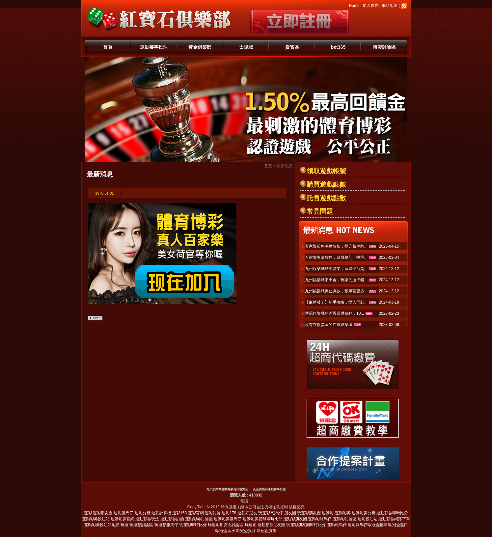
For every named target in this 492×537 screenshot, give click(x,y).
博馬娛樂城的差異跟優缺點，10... (334, 313)
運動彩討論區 (345, 519)
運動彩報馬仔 (320, 519)
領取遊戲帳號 (326, 171)
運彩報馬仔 (123, 513)
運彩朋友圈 (103, 513)
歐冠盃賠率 (377, 525)
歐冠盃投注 (246, 530)
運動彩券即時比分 (392, 513)
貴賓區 (292, 47)
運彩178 (229, 513)
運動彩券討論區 (199, 519)
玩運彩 (264, 513)
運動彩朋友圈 (295, 519)
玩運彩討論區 (141, 525)
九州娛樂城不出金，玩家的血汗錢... (336, 280)
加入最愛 (370, 5)
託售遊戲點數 (326, 197)
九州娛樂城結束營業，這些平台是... (336, 268)
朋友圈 (290, 513)
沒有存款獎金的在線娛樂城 (328, 324)
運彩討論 (213, 513)
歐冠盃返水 (225, 530)
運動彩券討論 (172, 519)
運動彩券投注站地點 (102, 525)
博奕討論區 (384, 47)
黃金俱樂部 (199, 47)
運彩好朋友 (247, 513)
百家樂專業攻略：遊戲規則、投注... (336, 257)
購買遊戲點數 (326, 184)
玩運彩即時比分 (193, 525)
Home (354, 5)
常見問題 (320, 211)
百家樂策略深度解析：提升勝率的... (336, 246)
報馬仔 (277, 513)
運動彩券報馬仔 (227, 519)
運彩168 (179, 513)
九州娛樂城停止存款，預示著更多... (336, 291)
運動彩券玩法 (147, 519)
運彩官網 (196, 513)
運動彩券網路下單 (394, 519)
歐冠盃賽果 (267, 530)
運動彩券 (343, 513)
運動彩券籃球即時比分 (262, 519)
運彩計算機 (161, 513)
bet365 (338, 47)
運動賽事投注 (154, 47)
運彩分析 (142, 513)
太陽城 (246, 47)
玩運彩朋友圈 (309, 513)
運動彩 (328, 513)
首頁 (107, 47)
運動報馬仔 (337, 525)
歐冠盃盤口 (398, 525)
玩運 (124, 525)
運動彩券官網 (122, 519)
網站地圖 (389, 5)
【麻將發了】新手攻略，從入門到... (336, 302)
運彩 (88, 513)
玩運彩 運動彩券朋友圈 (265, 525)
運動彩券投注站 (96, 519)
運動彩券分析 (363, 513)
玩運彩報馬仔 (166, 525)
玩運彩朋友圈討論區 (225, 525)
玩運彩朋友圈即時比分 (306, 525)
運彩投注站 (367, 519)
